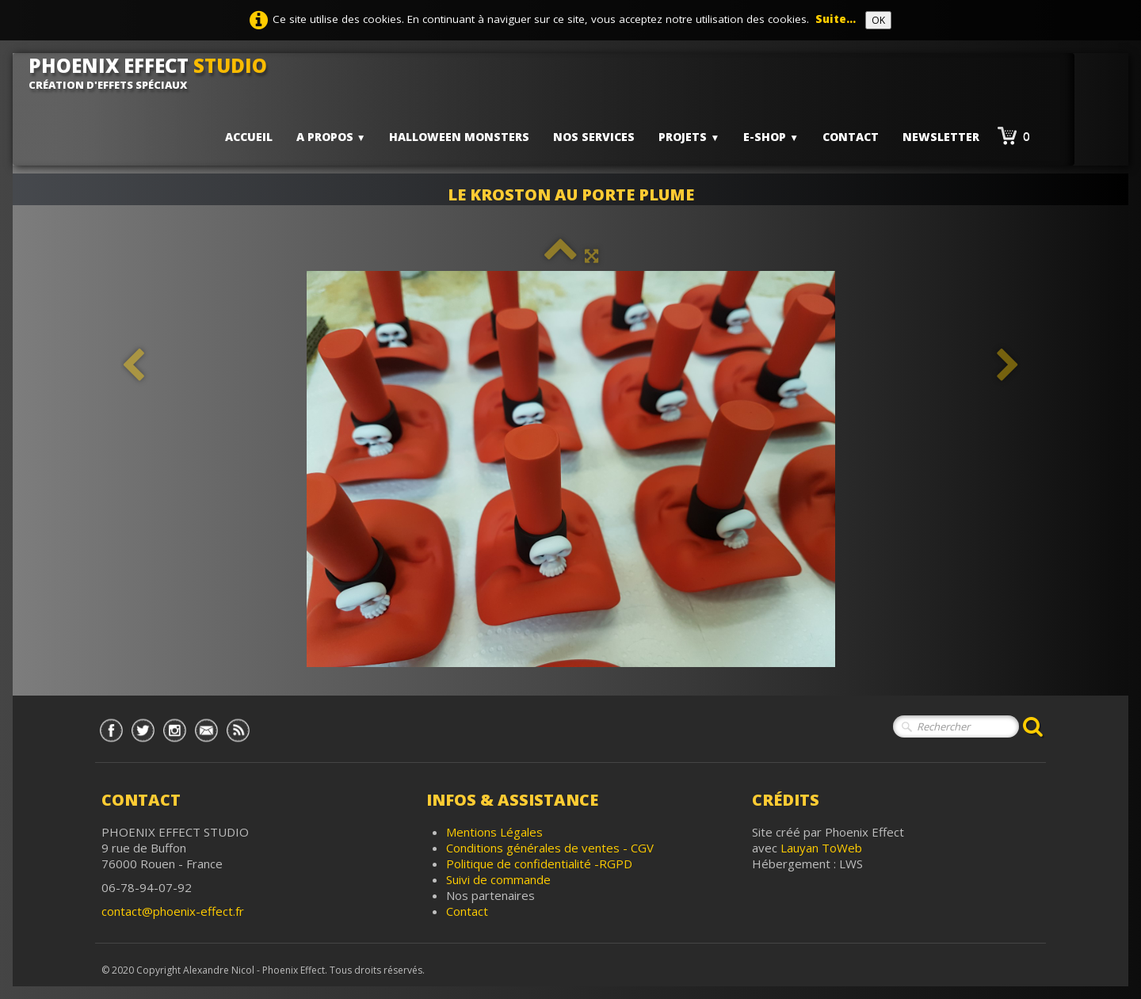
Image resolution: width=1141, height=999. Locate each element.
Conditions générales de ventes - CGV (550, 848)
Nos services (594, 136)
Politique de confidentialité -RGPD (539, 863)
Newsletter (940, 136)
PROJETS (688, 136)
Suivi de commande (498, 879)
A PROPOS (331, 136)
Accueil (249, 136)
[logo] (154, 73)
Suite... (835, 19)
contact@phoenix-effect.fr (172, 911)
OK (878, 20)
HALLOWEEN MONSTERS (459, 136)
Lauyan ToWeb (821, 848)
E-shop (771, 136)
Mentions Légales (494, 832)
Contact (850, 136)
